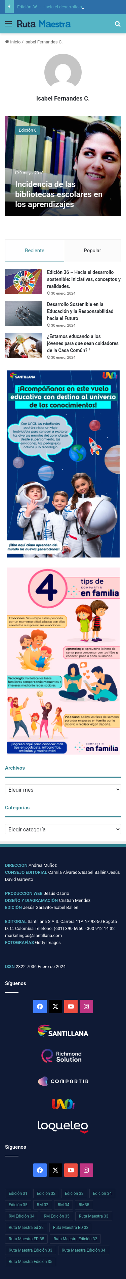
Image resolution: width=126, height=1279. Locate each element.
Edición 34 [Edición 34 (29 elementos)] (102, 1193)
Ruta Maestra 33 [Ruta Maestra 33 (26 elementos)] (94, 1216)
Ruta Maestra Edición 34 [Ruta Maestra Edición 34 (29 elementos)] (84, 1250)
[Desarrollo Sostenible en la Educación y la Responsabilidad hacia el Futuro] (23, 313)
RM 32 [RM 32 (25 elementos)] (42, 1205)
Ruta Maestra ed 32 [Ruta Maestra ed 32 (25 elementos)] (26, 1227)
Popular (92, 251)
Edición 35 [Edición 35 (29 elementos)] (18, 1205)
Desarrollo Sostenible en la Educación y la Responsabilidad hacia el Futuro (80, 311)
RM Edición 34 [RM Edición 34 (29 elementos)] (21, 1216)
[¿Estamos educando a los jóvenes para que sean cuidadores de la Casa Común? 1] (23, 345)
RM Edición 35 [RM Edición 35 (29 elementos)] (56, 1216)
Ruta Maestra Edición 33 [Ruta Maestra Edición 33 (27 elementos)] (30, 1250)
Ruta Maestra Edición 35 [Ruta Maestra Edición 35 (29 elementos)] (30, 1261)
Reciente (34, 251)
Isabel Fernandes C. (63, 98)
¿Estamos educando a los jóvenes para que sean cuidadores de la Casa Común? (83, 343)
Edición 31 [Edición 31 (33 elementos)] (18, 1193)
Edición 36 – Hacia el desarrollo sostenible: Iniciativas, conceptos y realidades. (84, 279)
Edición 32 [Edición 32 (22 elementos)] (46, 1193)
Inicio (12, 41)
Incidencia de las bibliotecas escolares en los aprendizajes (58, 194)
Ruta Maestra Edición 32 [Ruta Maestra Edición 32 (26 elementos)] (75, 1239)
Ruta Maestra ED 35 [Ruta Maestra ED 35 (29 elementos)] (26, 1239)
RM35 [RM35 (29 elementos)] (84, 1205)
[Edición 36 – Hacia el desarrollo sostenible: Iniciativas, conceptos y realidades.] (23, 281)
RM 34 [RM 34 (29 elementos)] (63, 1205)
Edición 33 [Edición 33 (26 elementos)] (74, 1193)
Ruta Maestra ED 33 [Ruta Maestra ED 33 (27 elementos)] (70, 1227)
